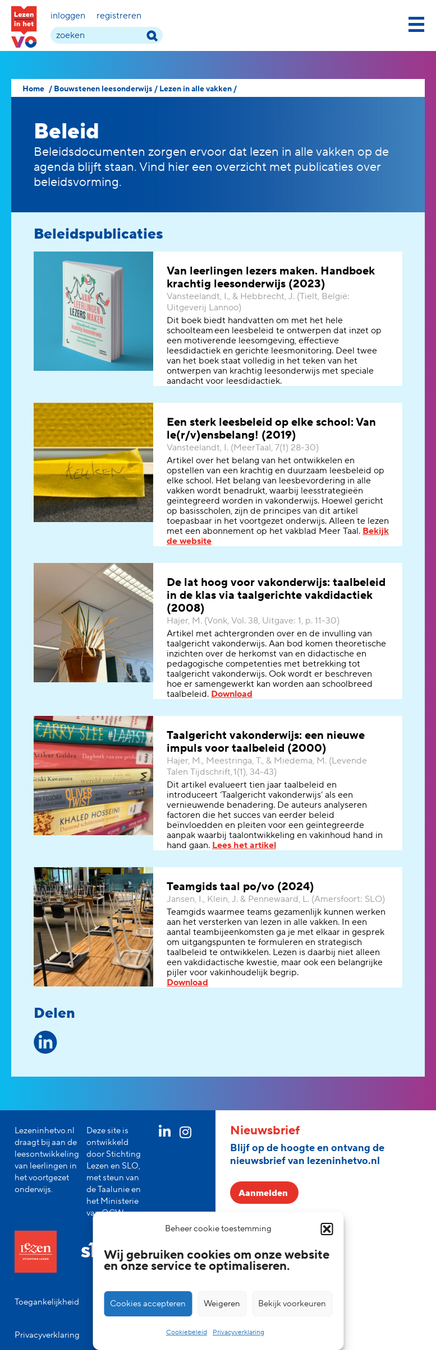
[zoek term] (107, 35)
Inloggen (68, 15)
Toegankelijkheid (47, 1302)
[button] (326, 1229)
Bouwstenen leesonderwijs (103, 89)
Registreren (119, 15)
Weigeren (222, 1303)
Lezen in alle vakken (195, 89)
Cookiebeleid (186, 1332)
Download (232, 694)
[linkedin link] (165, 1134)
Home (33, 89)
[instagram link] (185, 1134)
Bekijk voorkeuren (292, 1303)
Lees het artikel (244, 845)
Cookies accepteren (148, 1303)
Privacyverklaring (238, 1332)
